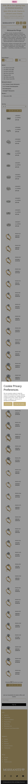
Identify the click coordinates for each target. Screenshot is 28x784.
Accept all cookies (19, 404)
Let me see (8, 404)
